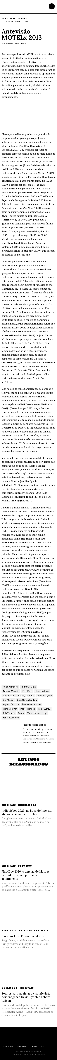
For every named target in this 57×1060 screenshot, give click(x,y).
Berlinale (9, 930)
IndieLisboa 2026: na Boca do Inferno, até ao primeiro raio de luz (27, 812)
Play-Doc (25, 866)
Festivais (9, 19)
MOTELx (23, 19)
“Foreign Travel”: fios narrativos (23, 936)
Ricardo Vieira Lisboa (15, 43)
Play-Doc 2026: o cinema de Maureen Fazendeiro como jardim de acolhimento (26, 875)
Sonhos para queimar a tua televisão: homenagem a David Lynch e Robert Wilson (26, 997)
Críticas (25, 930)
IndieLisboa (27, 805)
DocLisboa (9, 988)
